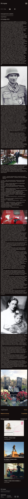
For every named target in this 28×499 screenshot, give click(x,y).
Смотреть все (24, 419)
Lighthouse (8, 491)
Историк (4, 3)
